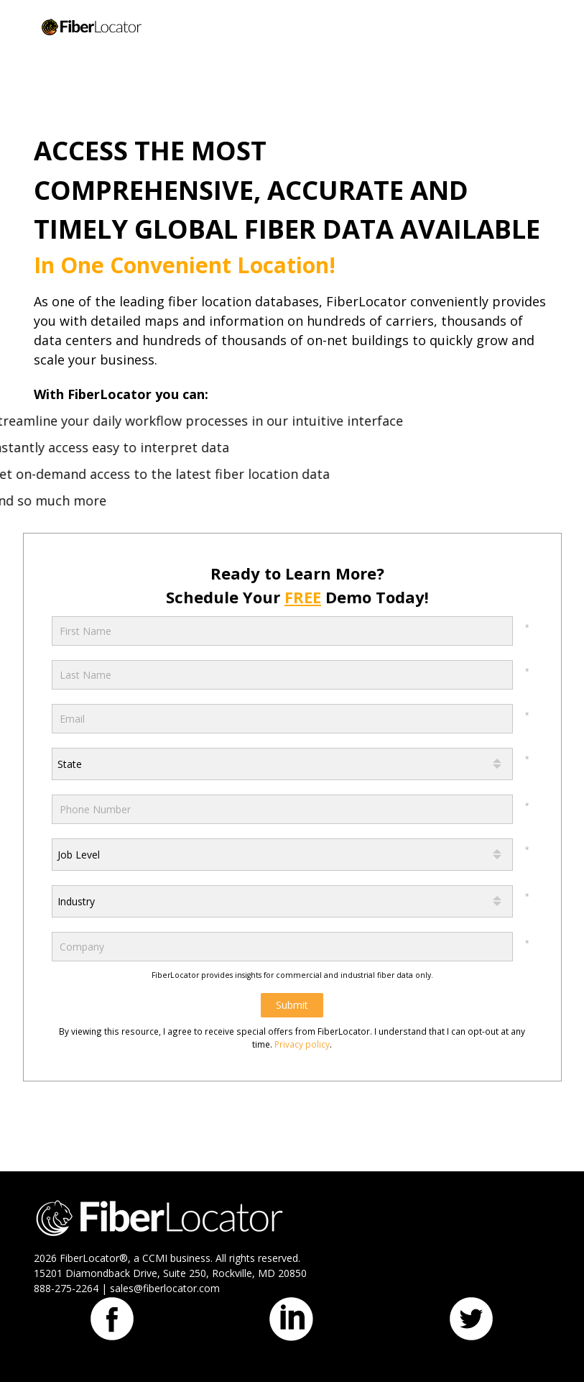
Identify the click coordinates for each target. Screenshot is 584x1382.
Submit (292, 1005)
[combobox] (282, 764)
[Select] (282, 764)
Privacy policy (302, 1044)
